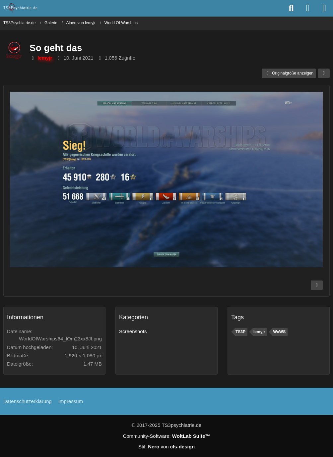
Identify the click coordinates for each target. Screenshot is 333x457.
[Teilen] (324, 73)
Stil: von (166, 446)
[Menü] (324, 8)
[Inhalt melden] (317, 285)
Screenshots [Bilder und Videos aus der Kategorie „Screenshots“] (133, 331)
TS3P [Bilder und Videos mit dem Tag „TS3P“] (240, 332)
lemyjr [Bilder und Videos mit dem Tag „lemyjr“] (259, 332)
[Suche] (291, 8)
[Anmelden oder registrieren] (307, 8)
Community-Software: (166, 436)
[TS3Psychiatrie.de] (20, 8)
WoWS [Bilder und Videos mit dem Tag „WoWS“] (279, 332)
